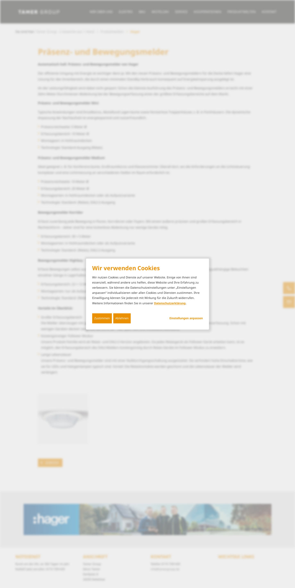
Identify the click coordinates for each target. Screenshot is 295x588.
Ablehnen (122, 318)
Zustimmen (102, 318)
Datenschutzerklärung (170, 303)
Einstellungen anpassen (186, 318)
